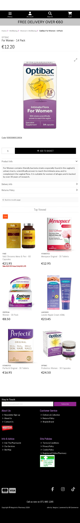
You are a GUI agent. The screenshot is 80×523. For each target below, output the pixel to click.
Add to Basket (45, 150)
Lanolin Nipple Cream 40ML (53, 314)
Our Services (8, 446)
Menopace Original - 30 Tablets (55, 256)
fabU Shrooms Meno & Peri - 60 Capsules (17, 258)
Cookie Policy (47, 450)
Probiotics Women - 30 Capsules (56, 368)
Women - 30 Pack (10, 314)
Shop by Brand (47, 422)
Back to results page (13, 200)
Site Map (6, 450)
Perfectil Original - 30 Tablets (16, 368)
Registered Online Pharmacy (53, 453)
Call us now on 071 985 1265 (40, 501)
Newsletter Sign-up (11, 415)
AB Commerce (73, 507)
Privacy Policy (47, 446)
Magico (55, 507)
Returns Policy (47, 418)
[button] (75, 59)
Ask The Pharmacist (11, 443)
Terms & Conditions (50, 443)
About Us (7, 418)
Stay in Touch (8, 399)
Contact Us (7, 422)
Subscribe (65, 404)
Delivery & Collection (50, 415)
